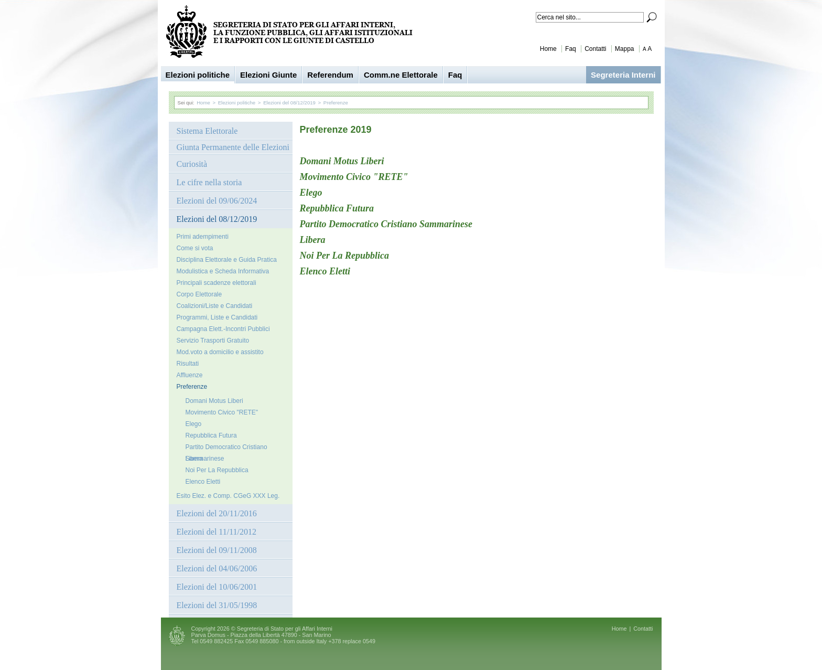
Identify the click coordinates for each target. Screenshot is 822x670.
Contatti (595, 48)
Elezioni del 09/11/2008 (217, 550)
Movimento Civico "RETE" (222, 412)
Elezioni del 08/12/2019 (289, 102)
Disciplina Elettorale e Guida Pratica (227, 259)
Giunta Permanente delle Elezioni (233, 147)
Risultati (188, 363)
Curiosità (192, 163)
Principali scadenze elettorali (216, 282)
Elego (194, 424)
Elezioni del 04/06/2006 (217, 568)
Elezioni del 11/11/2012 (217, 531)
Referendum (330, 74)
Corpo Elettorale (199, 294)
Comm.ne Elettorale (401, 74)
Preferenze (335, 102)
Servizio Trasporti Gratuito (213, 340)
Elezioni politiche (198, 74)
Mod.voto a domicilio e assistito (220, 352)
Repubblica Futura (211, 435)
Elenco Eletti (203, 481)
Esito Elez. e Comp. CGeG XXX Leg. (228, 495)
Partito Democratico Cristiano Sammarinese (226, 448)
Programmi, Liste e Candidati (217, 317)
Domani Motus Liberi (214, 401)
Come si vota (195, 248)
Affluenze (190, 375)
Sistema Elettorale (207, 130)
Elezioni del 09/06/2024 (217, 200)
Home (548, 48)
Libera (194, 458)
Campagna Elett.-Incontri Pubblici (223, 329)
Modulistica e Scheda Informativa (223, 271)
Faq (570, 48)
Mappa (624, 48)
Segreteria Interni (623, 74)
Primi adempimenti (203, 236)
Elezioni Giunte (268, 74)
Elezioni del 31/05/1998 (217, 605)
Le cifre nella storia (209, 182)
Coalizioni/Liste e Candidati (215, 306)
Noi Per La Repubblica (217, 470)
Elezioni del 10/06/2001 (217, 586)
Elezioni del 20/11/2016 (217, 513)
